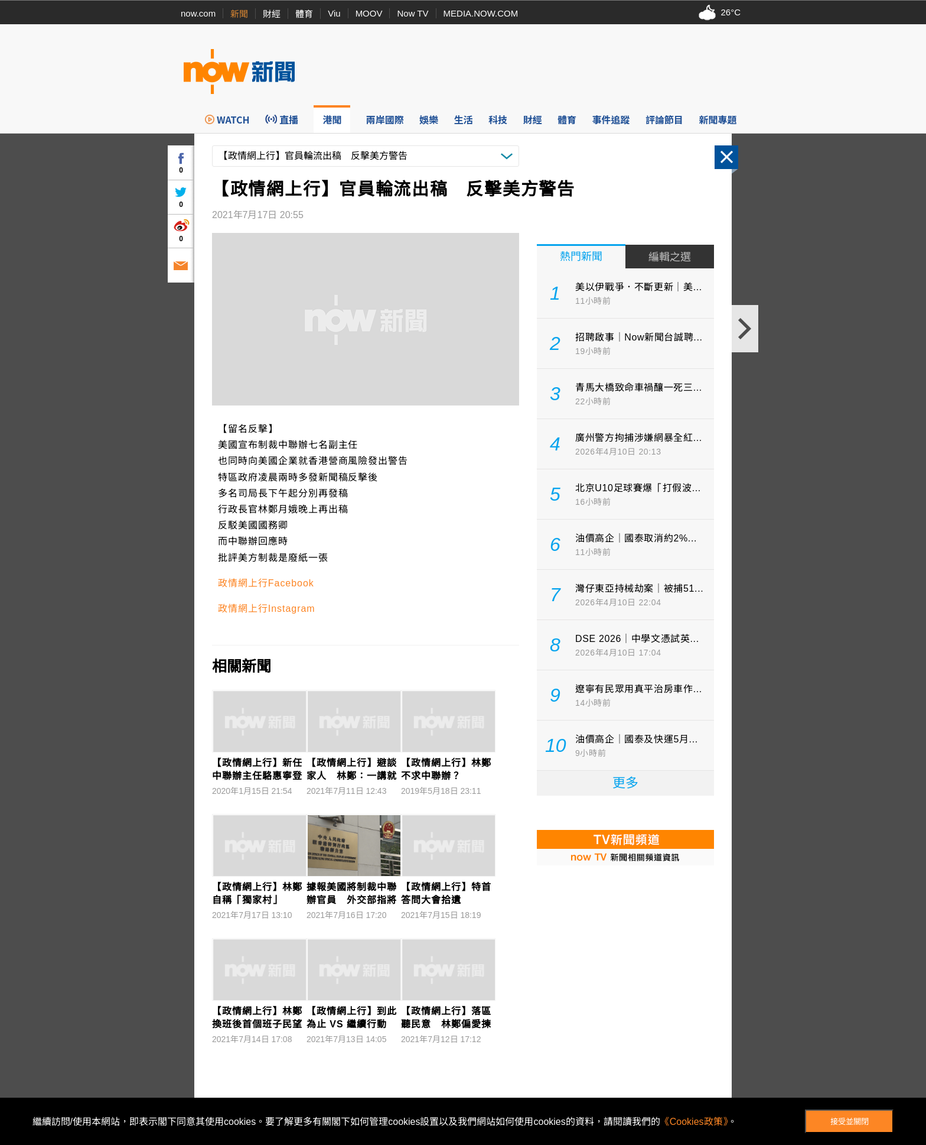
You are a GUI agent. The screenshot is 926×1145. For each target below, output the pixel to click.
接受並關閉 (849, 1121)
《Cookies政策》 (694, 1122)
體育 (304, 14)
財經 (272, 14)
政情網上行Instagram (266, 609)
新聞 (239, 14)
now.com (198, 13)
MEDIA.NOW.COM (481, 13)
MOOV (369, 13)
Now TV (412, 13)
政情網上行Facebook (266, 583)
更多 (625, 783)
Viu (334, 13)
